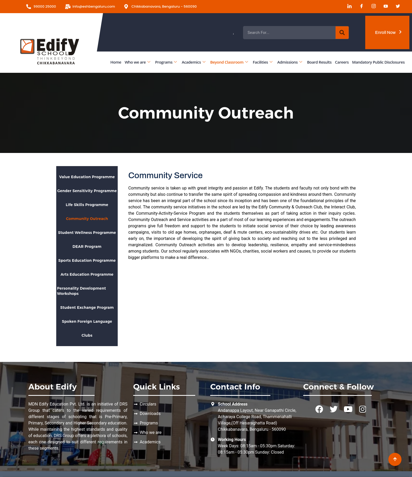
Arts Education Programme (86, 274)
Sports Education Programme (87, 260)
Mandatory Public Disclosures (378, 62)
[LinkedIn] (348, 7)
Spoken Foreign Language (87, 321)
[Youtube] (384, 7)
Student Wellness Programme (87, 232)
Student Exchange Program (87, 307)
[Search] (342, 32)
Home (115, 62)
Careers (342, 62)
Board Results (319, 62)
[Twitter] (396, 7)
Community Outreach (87, 218)
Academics (193, 62)
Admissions (289, 62)
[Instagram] (372, 7)
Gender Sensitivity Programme (87, 190)
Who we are (137, 62)
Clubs (86, 335)
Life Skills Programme (87, 204)
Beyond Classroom (229, 62)
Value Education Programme (87, 177)
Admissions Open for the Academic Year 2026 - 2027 (274, 32)
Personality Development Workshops (81, 291)
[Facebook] (360, 7)
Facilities (262, 62)
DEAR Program (87, 246)
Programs (166, 62)
